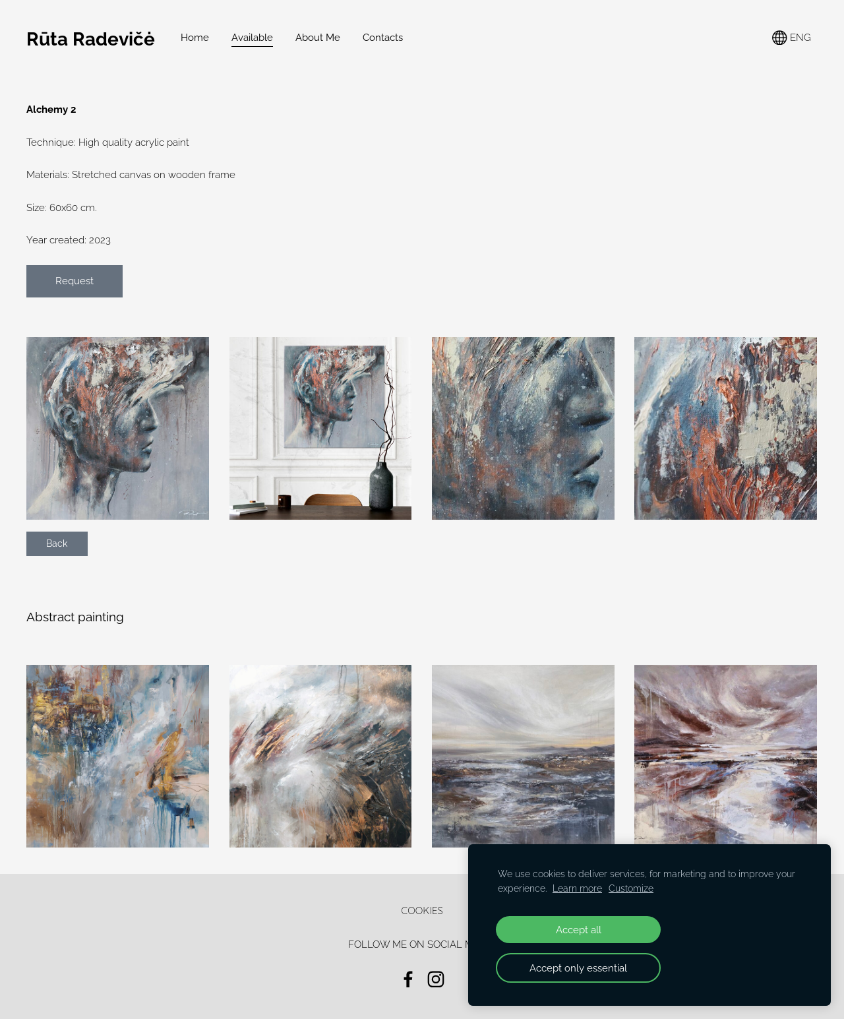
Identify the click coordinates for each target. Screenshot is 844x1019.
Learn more (577, 888)
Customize (631, 888)
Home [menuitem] (195, 38)
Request (74, 281)
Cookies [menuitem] (422, 910)
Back (56, 543)
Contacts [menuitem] (383, 38)
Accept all (578, 929)
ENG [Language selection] (791, 38)
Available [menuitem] (252, 38)
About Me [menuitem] (317, 38)
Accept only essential (578, 967)
